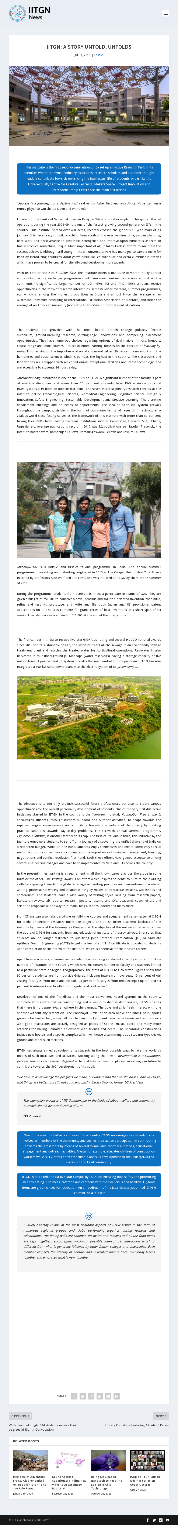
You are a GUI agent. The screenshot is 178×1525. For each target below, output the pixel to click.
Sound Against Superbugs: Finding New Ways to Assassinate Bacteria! (69, 1482)
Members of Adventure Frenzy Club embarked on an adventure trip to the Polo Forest (29, 1482)
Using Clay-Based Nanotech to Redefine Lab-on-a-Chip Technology (106, 1482)
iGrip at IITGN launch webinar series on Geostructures (145, 1480)
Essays (99, 55)
